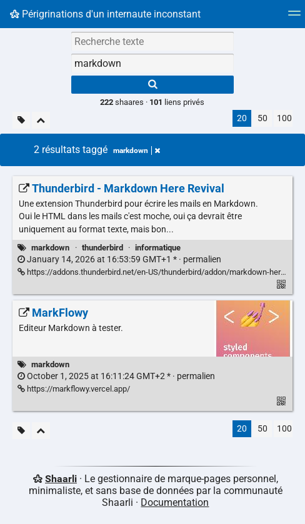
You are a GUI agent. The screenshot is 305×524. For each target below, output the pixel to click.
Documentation (175, 502)
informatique (158, 247)
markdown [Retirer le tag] (136, 150)
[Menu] (294, 17)
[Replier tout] (41, 120)
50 (263, 118)
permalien (119, 259)
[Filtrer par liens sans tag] (21, 120)
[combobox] (152, 63)
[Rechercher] (152, 85)
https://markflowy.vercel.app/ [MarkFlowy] (74, 388)
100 (284, 118)
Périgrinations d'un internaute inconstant (105, 14)
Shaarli (61, 479)
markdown (50, 247)
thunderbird (102, 247)
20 (242, 118)
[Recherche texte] (152, 41)
